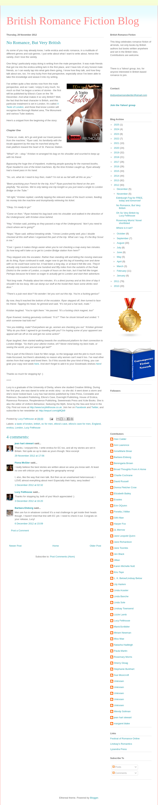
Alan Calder (120, 439)
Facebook (81, 407)
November (123, 193)
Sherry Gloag (121, 663)
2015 (117, 171)
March (120, 266)
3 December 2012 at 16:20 (29, 501)
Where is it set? (124, 228)
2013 (117, 180)
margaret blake (122, 723)
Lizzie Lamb (120, 614)
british (37, 423)
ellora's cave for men (80, 423)
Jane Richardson (123, 542)
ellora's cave (60, 423)
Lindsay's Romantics (121, 743)
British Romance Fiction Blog (72, 21)
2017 (117, 161)
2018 (117, 157)
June (120, 252)
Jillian (117, 560)
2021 (117, 143)
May (119, 256)
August (121, 243)
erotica (10, 427)
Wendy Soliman (122, 711)
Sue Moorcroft (121, 675)
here (36, 363)
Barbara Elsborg (24, 508)
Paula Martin (120, 650)
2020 (117, 148)
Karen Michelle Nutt (124, 566)
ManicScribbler (122, 626)
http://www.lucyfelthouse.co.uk (46, 407)
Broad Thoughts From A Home (130, 469)
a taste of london (24, 423)
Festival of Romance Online (125, 738)
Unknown (119, 681)
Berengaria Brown (123, 463)
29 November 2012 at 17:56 (29, 455)
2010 (117, 286)
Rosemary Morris (123, 657)
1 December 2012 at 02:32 (29, 485)
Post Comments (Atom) (62, 556)
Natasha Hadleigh (123, 644)
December (123, 189)
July (119, 247)
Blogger (94, 797)
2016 (117, 166)
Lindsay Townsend (124, 608)
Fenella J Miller (122, 511)
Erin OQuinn (120, 505)
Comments (119, 773)
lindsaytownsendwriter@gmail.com (128, 95)
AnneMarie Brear (123, 451)
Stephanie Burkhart (124, 669)
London (19, 427)
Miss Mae (119, 638)
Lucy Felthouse (32, 427)
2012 (117, 185)
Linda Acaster (121, 590)
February (122, 270)
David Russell (121, 481)
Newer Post (15, 545)
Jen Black (119, 554)
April (119, 261)
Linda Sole (119, 602)
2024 (117, 129)
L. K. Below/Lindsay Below (128, 578)
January (121, 275)
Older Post (95, 545)
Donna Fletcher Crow (125, 487)
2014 (117, 175)
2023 (117, 134)
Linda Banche (121, 596)
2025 (117, 124)
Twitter (94, 407)
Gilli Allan (119, 517)
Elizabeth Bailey (122, 493)
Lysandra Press (118, 749)
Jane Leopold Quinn (124, 535)
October (121, 233)
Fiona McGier (22, 462)
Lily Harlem (120, 584)
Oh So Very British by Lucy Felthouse (127, 214)
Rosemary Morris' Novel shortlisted (128, 222)
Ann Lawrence (121, 445)
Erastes (118, 499)
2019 (117, 152)
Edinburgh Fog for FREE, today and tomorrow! (129, 199)
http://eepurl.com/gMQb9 (52, 410)
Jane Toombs (121, 548)
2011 (117, 281)
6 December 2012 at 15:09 (29, 523)
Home (56, 545)
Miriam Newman (122, 632)
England (96, 423)
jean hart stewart (24, 443)
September (123, 238)
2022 (117, 138)
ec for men (47, 423)
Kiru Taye (119, 572)
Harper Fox (120, 523)
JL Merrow (119, 529)
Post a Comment (20, 530)
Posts (116, 767)
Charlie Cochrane (123, 475)
